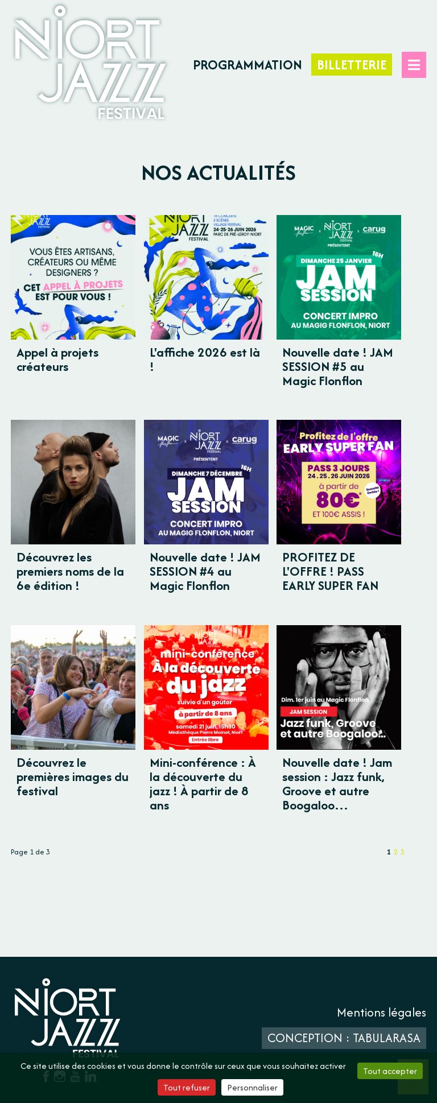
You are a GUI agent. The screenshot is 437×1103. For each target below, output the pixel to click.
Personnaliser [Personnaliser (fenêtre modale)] (252, 1087)
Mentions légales (381, 1012)
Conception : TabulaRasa (343, 1038)
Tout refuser (186, 1087)
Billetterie (351, 64)
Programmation (247, 64)
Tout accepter (390, 1071)
